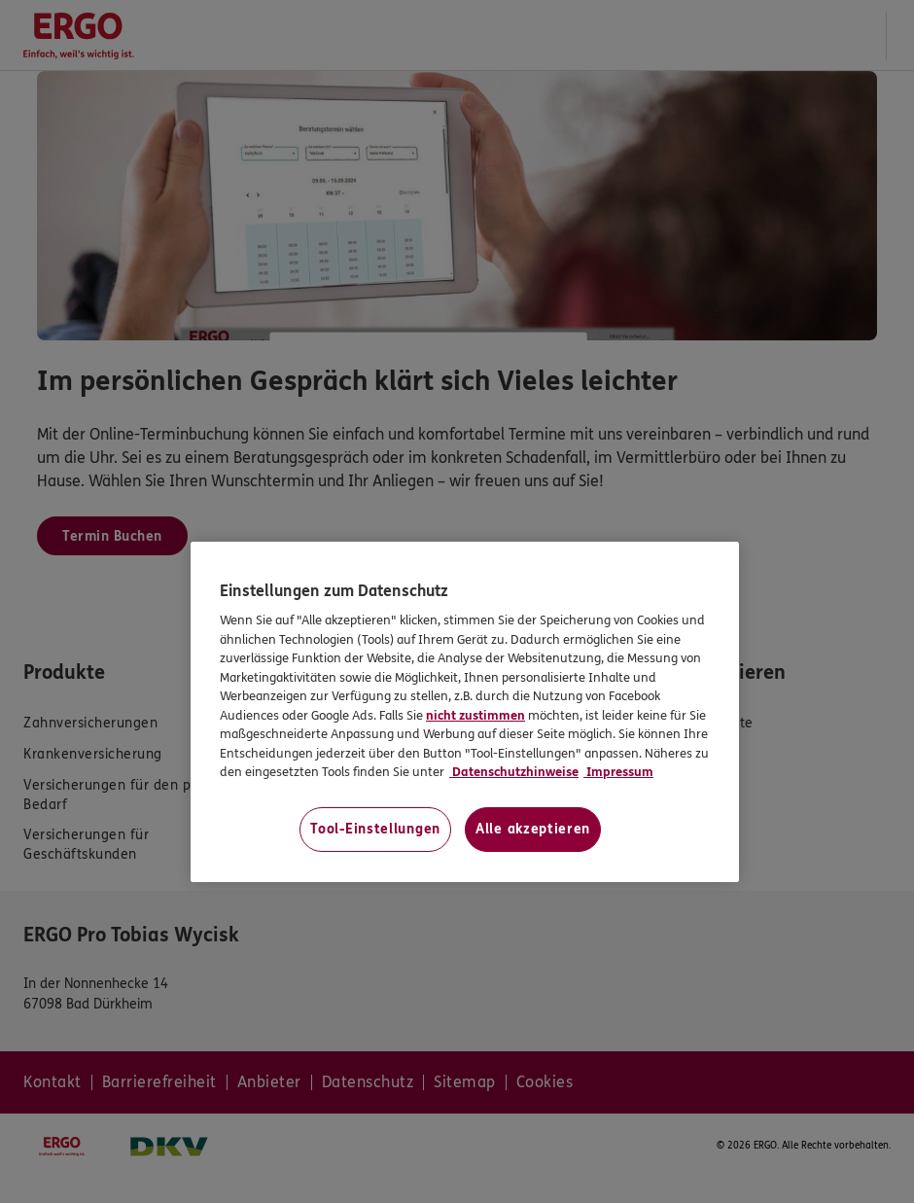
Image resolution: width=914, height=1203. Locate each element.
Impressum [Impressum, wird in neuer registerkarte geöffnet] (618, 772)
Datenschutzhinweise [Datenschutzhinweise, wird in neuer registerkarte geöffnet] (514, 772)
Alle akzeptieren (532, 829)
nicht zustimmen (475, 716)
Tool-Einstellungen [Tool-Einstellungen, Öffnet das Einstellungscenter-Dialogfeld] (375, 829)
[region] (465, 712)
